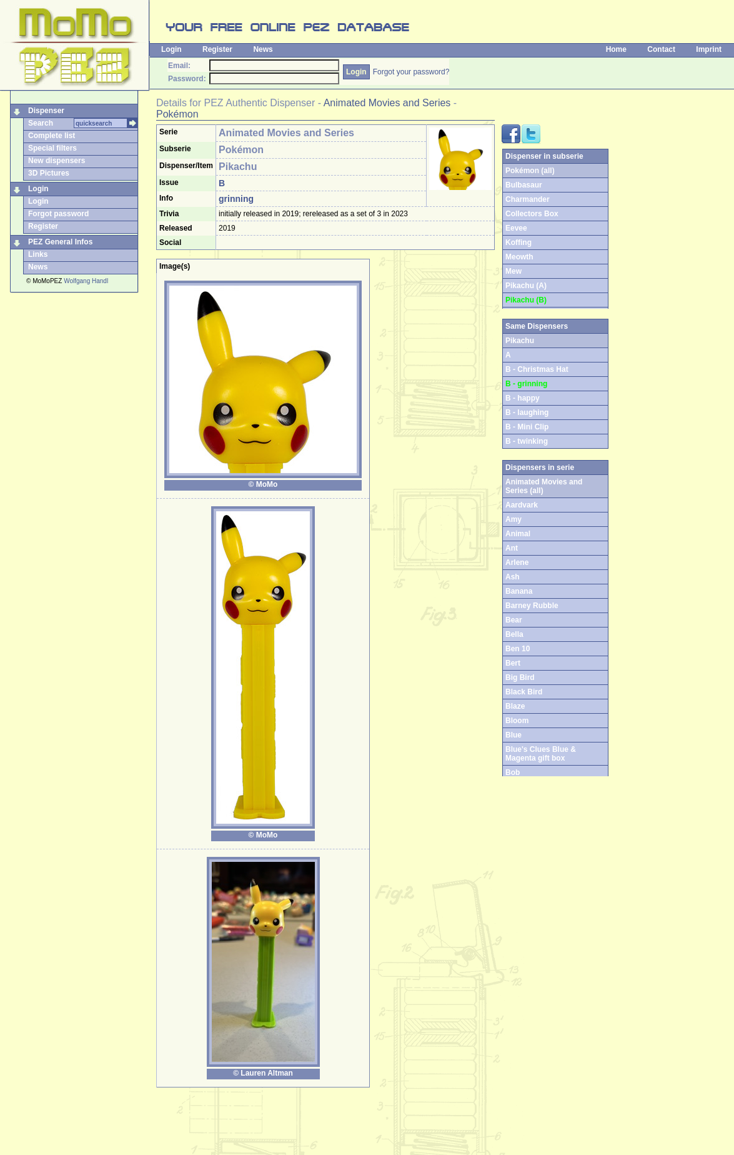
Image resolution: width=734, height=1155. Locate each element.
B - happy (522, 398)
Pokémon (177, 114)
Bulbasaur (523, 185)
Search (40, 123)
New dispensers (56, 160)
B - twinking (526, 441)
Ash (512, 576)
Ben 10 (517, 648)
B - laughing (526, 412)
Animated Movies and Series (387, 103)
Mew (513, 271)
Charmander (527, 199)
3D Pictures (48, 173)
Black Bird (523, 692)
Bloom (516, 720)
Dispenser (46, 110)
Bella (514, 634)
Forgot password (58, 213)
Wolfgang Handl (86, 281)
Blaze (515, 706)
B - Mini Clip (526, 426)
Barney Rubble (531, 605)
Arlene (516, 562)
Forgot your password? (411, 72)
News (262, 49)
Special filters (52, 148)
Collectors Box (531, 213)
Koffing (518, 242)
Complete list (51, 135)
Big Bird (520, 677)
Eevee (516, 228)
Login (171, 49)
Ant (511, 548)
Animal (517, 533)
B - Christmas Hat (536, 369)
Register (217, 49)
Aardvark (521, 505)
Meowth (519, 256)
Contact (661, 49)
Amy (513, 519)
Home (616, 49)
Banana (518, 591)
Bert (512, 663)
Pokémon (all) (530, 170)
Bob (512, 772)
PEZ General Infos (60, 242)
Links (37, 254)
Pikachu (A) (526, 285)
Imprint (709, 49)
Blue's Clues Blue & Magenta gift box (540, 753)
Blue (513, 735)
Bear (513, 620)
